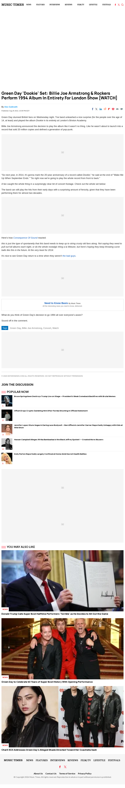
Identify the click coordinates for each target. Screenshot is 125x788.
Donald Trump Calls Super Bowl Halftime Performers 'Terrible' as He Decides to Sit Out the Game (54, 613)
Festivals (106, 4)
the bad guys (69, 256)
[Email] (117, 109)
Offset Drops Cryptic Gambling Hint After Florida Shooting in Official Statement (51, 410)
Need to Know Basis (56, 303)
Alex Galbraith (10, 107)
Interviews (54, 4)
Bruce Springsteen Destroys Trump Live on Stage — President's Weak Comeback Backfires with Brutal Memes (64, 396)
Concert (47, 328)
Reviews (68, 4)
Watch (55, 328)
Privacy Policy (84, 773)
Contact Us (50, 773)
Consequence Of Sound (25, 237)
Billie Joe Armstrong (32, 328)
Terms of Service (67, 773)
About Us (38, 773)
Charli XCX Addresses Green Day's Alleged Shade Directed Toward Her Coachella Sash (49, 749)
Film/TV (80, 4)
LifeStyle (93, 4)
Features (40, 4)
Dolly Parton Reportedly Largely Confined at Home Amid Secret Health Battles (50, 454)
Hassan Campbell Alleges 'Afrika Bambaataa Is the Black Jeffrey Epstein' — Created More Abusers (58, 439)
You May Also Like (21, 546)
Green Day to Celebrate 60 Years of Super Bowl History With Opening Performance (47, 681)
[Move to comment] (122, 109)
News (28, 4)
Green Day (15, 328)
